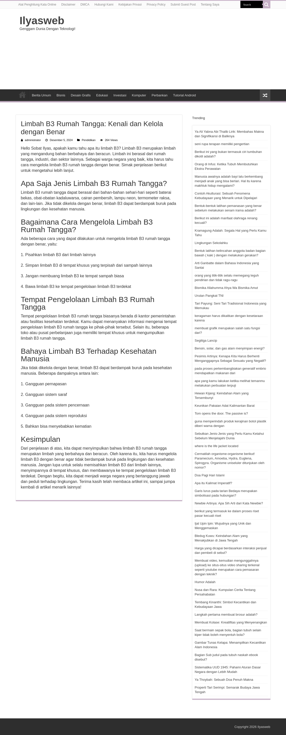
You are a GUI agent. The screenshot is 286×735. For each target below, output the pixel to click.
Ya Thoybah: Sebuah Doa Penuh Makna (224, 680)
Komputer (139, 95)
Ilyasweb (42, 20)
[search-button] (266, 4)
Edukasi (102, 95)
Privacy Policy (156, 4)
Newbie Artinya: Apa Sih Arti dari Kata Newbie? (229, 503)
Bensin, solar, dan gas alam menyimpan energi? (230, 348)
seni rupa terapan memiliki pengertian (222, 144)
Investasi (119, 95)
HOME (22, 94)
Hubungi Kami (103, 4)
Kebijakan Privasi (130, 4)
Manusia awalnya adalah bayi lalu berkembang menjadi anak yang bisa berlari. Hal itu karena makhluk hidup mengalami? (229, 181)
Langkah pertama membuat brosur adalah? (226, 614)
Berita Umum (41, 95)
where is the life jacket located (216, 446)
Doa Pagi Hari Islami (210, 475)
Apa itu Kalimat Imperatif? (213, 483)
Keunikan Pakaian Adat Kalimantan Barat (225, 405)
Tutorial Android (184, 95)
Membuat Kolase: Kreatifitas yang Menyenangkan (231, 622)
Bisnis (60, 95)
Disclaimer (68, 4)
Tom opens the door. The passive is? (221, 413)
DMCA (84, 4)
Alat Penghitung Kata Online (37, 4)
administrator (33, 140)
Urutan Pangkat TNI (209, 295)
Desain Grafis (81, 95)
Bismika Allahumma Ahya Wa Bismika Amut (226, 288)
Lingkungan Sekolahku (211, 243)
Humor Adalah (205, 582)
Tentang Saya (210, 4)
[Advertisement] (175, 49)
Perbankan (160, 95)
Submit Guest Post (183, 4)
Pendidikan (89, 140)
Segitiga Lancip (206, 340)
